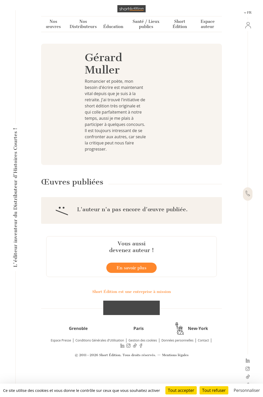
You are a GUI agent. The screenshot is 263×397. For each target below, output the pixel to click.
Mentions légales (175, 379)
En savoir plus (131, 291)
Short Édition (180, 24)
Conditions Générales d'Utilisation (100, 364)
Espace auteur (208, 24)
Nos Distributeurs (83, 24)
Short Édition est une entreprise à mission (131, 315)
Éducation (113, 26)
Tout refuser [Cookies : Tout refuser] (214, 390)
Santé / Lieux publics (146, 24)
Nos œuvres (53, 24)
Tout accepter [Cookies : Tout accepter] (181, 390)
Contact (203, 364)
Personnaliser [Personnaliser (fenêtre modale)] (247, 390)
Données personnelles (177, 364)
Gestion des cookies (142, 364)
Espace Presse (61, 364)
